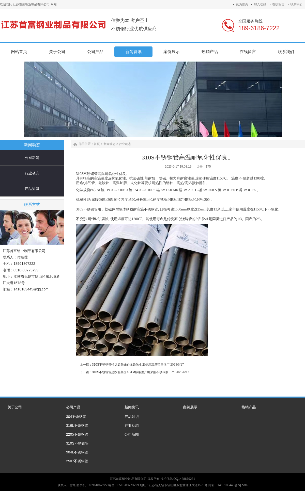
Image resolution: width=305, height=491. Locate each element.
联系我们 (296, 4)
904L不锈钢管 (77, 452)
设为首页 (242, 4)
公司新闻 (32, 158)
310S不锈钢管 (87, 174)
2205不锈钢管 (77, 434)
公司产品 (73, 407)
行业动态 (32, 173)
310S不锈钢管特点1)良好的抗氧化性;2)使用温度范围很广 (131, 364)
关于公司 (15, 407)
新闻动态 (109, 144)
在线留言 (278, 4)
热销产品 (248, 407)
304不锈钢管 (76, 417)
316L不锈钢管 (77, 425)
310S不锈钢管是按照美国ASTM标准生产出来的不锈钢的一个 (133, 372)
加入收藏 (260, 4)
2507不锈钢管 (77, 461)
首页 (97, 144)
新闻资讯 (132, 407)
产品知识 (32, 189)
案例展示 (190, 407)
